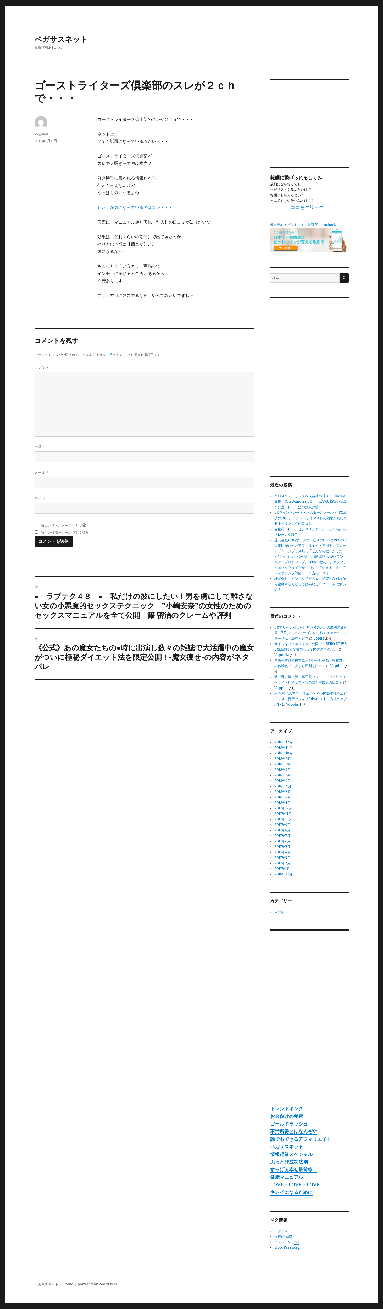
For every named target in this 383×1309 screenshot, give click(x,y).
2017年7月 (282, 836)
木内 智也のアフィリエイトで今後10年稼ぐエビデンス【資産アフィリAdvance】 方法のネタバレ (310, 699)
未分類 (279, 912)
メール (42, 472)
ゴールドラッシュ (289, 1124)
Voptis (318, 638)
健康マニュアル (286, 1177)
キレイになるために (291, 1192)
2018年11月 (283, 747)
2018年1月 (282, 802)
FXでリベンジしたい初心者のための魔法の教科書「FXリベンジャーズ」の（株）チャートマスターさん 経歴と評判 (310, 633)
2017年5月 (282, 847)
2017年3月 (282, 858)
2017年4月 (282, 852)
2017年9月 (282, 825)
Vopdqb (336, 666)
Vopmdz (281, 655)
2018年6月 (282, 775)
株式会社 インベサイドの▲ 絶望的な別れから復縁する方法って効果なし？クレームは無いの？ (310, 584)
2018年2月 (282, 797)
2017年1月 (282, 869)
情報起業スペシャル (291, 1154)
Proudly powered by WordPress (90, 1284)
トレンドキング (286, 1109)
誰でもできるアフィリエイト (300, 1139)
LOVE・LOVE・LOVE (295, 1185)
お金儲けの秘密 (286, 1116)
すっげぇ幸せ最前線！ (293, 1169)
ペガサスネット (61, 39)
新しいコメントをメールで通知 (64, 525)
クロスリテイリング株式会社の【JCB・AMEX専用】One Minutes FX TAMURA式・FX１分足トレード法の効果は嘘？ (310, 501)
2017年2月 (282, 863)
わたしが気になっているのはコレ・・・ (135, 207)
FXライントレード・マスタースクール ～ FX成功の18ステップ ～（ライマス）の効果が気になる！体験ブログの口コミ (310, 518)
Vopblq (292, 704)
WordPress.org (287, 1247)
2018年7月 (282, 769)
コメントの (286, 1242)
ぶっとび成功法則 (289, 1162)
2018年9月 (282, 758)
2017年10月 (283, 819)
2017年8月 (282, 830)
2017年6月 (282, 841)
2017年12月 (283, 808)
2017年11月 (283, 814)
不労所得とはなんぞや (293, 1131)
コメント (42, 367)
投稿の (283, 1236)
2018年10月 (283, 753)
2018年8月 (282, 764)
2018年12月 (283, 742)
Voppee (280, 688)
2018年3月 (282, 791)
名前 (40, 447)
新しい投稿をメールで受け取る (64, 532)
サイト (40, 498)
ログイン (281, 1231)
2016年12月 (283, 874)
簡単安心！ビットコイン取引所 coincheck (303, 225)
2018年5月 (282, 780)
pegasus (42, 133)
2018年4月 (282, 786)
